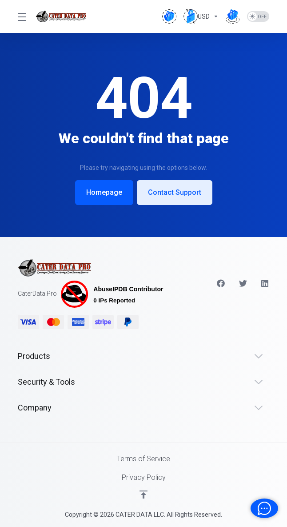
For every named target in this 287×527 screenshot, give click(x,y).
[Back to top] (143, 494)
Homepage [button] (104, 192)
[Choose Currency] (201, 16)
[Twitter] (243, 283)
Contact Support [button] (174, 192)
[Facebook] (221, 283)
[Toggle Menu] (21, 16)
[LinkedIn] (265, 283)
